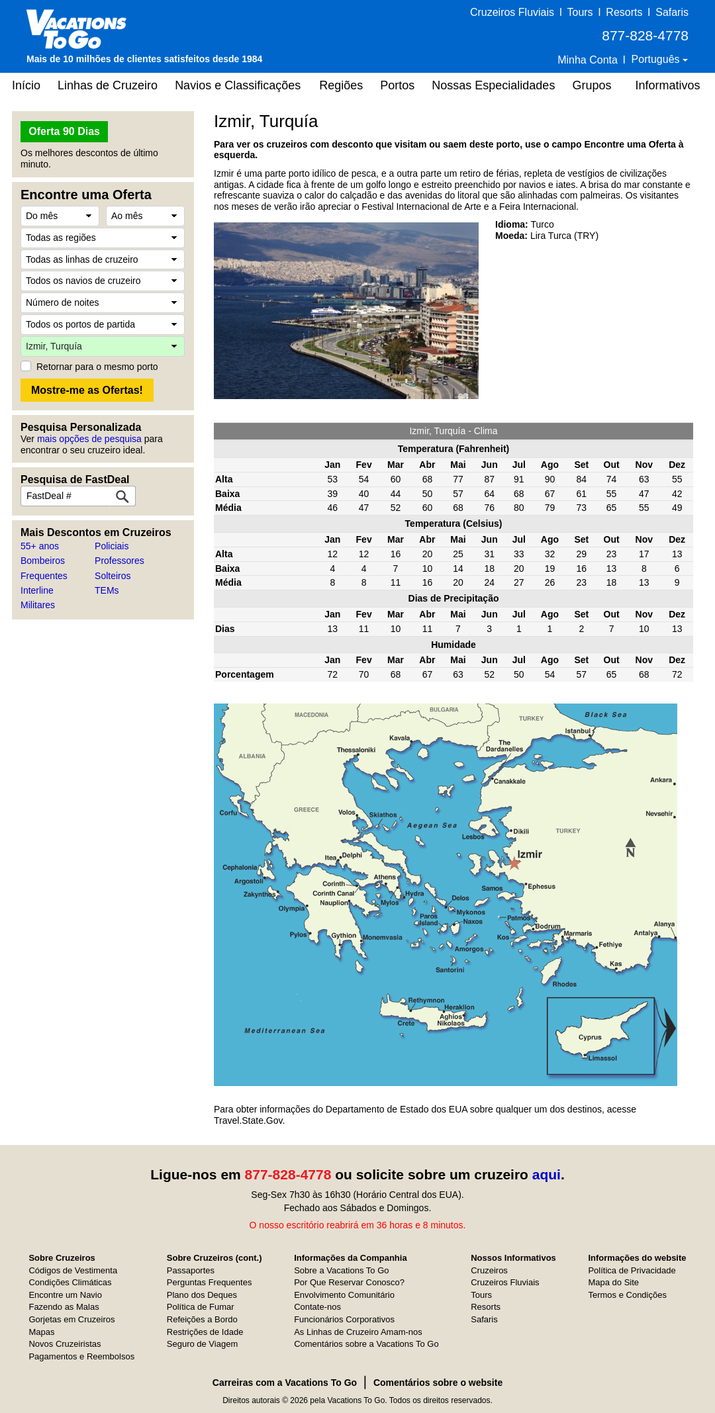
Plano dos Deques (202, 1295)
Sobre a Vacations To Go (341, 1270)
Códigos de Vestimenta (72, 1270)
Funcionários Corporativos (344, 1319)
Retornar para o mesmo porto (97, 366)
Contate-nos (317, 1307)
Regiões (341, 85)
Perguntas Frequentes (209, 1282)
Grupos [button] (591, 85)
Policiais (111, 546)
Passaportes (191, 1270)
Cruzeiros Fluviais (512, 12)
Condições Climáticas (69, 1282)
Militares (38, 605)
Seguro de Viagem (202, 1344)
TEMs (107, 590)
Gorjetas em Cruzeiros (71, 1319)
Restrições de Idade (205, 1332)
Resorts (624, 12)
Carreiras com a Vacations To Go (285, 1382)
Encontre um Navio (65, 1295)
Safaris (672, 12)
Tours (580, 12)
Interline (37, 590)
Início (26, 85)
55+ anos (40, 546)
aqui (546, 1174)
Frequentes (44, 575)
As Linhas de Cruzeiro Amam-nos (358, 1332)
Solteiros (112, 575)
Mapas (41, 1332)
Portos (397, 85)
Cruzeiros (489, 1270)
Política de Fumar (200, 1307)
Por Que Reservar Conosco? (349, 1282)
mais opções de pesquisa (89, 438)
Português (657, 59)
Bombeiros (43, 560)
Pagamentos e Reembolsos (81, 1356)
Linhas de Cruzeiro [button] (108, 85)
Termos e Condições (627, 1295)
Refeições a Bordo (202, 1319)
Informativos (667, 85)
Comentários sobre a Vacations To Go (366, 1344)
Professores (119, 560)
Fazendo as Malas (63, 1307)
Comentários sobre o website (437, 1382)
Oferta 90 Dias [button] (64, 131)
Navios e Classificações (238, 85)
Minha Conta (587, 60)
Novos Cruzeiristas (64, 1344)
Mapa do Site (613, 1282)
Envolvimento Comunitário (344, 1295)
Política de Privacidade (631, 1270)
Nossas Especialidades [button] (493, 85)
